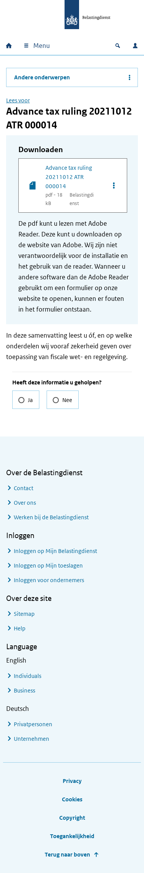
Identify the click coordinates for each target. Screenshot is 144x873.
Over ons (25, 502)
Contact (23, 488)
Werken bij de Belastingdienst (51, 517)
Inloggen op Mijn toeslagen (48, 565)
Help (20, 628)
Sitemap (24, 613)
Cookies (72, 799)
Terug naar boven (67, 854)
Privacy (72, 780)
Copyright (72, 817)
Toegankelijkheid (72, 836)
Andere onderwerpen (42, 77)
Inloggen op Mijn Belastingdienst (55, 551)
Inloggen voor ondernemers (49, 580)
